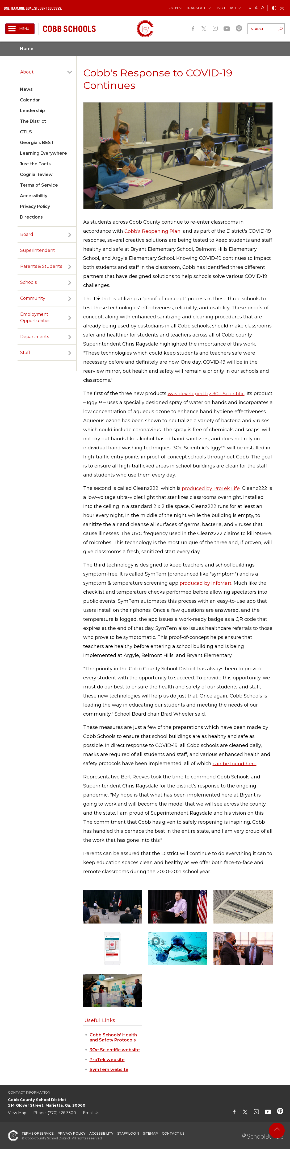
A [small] (250, 8)
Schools (28, 282)
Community (32, 298)
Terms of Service (39, 185)
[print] (282, 8)
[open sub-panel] (69, 72)
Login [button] (172, 8)
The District (33, 121)
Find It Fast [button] (225, 8)
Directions (31, 217)
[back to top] (277, 1130)
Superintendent (37, 250)
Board (26, 234)
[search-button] (280, 29)
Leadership (32, 110)
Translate (196, 8)
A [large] (262, 8)
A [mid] (256, 7)
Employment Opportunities (35, 317)
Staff (25, 352)
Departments (34, 336)
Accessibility (33, 195)
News (26, 89)
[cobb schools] (69, 28)
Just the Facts (35, 163)
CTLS (26, 131)
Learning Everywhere (43, 153)
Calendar (30, 99)
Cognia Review (36, 174)
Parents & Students (41, 266)
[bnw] (274, 8)
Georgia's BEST (37, 142)
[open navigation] (20, 28)
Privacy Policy (35, 206)
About (27, 72)
